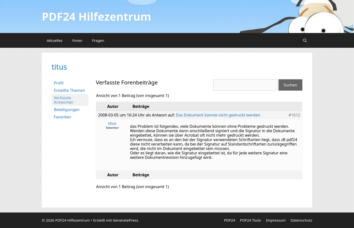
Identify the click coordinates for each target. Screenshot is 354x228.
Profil (58, 83)
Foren (77, 40)
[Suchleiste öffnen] (305, 40)
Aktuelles (54, 40)
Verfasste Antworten (63, 100)
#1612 (294, 115)
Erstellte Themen (69, 90)
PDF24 (229, 220)
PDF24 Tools (250, 220)
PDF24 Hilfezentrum (96, 16)
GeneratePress (125, 220)
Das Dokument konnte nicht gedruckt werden (218, 115)
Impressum (276, 220)
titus (59, 67)
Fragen (98, 40)
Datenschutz (301, 220)
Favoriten (62, 117)
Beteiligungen (67, 109)
